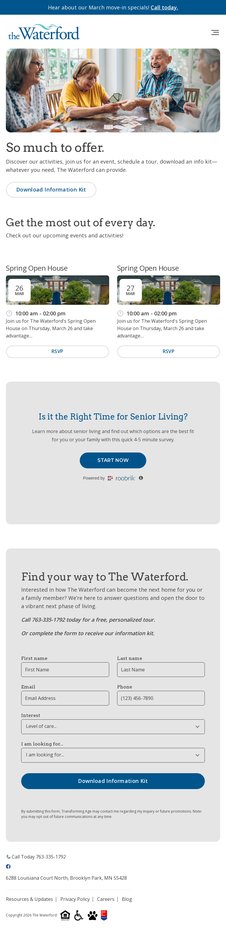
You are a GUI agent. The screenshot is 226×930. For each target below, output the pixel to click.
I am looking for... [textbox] (45, 755)
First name (34, 658)
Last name (129, 658)
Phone (124, 687)
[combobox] (113, 726)
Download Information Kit (51, 189)
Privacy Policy (75, 899)
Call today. (164, 7)
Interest (30, 715)
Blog (127, 899)
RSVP (57, 351)
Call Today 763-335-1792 (39, 857)
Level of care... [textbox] (41, 726)
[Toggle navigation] (215, 33)
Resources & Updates (29, 899)
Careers (105, 899)
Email (28, 687)
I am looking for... (42, 744)
